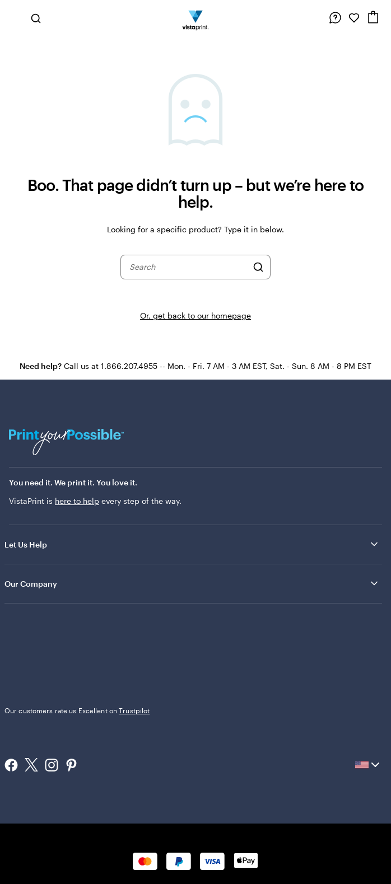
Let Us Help (192, 544)
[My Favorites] (354, 18)
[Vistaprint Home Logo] (196, 18)
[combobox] (188, 267)
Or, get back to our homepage (195, 315)
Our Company (192, 583)
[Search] (258, 267)
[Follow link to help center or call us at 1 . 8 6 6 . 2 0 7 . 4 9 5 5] (335, 18)
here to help (77, 501)
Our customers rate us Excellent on (77, 710)
